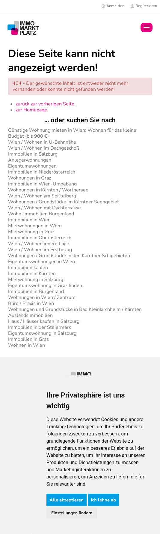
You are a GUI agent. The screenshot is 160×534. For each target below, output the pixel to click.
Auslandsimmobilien (30, 315)
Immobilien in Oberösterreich (39, 237)
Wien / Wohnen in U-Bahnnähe (42, 142)
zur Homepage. (32, 110)
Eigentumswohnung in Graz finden (45, 285)
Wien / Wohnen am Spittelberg (42, 196)
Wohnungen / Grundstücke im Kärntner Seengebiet (63, 202)
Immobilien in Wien (29, 220)
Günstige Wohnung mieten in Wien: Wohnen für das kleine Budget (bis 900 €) (72, 133)
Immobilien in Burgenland (36, 291)
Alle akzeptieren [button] (66, 500)
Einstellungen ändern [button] (71, 513)
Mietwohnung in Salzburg (35, 279)
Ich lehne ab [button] (103, 500)
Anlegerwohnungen (29, 160)
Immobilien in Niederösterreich (41, 172)
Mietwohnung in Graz (31, 231)
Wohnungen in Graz (29, 178)
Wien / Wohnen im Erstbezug (40, 249)
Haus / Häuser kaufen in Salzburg (43, 321)
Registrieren (143, 6)
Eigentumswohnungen (32, 166)
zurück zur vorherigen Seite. (46, 104)
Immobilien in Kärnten (32, 273)
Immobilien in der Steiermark (39, 327)
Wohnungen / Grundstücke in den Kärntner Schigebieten (69, 255)
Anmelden (112, 6)
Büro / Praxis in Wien (31, 303)
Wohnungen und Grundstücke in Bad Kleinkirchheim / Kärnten (75, 309)
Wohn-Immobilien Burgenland (41, 214)
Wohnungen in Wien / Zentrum (42, 297)
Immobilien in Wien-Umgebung (42, 184)
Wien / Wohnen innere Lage (38, 243)
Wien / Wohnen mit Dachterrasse (44, 208)
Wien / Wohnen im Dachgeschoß (43, 148)
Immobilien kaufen (28, 267)
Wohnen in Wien (26, 345)
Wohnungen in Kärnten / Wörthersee (48, 190)
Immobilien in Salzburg (33, 154)
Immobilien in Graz (28, 339)
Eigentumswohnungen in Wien (41, 261)
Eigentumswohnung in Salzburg (42, 333)
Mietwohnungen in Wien (35, 225)
